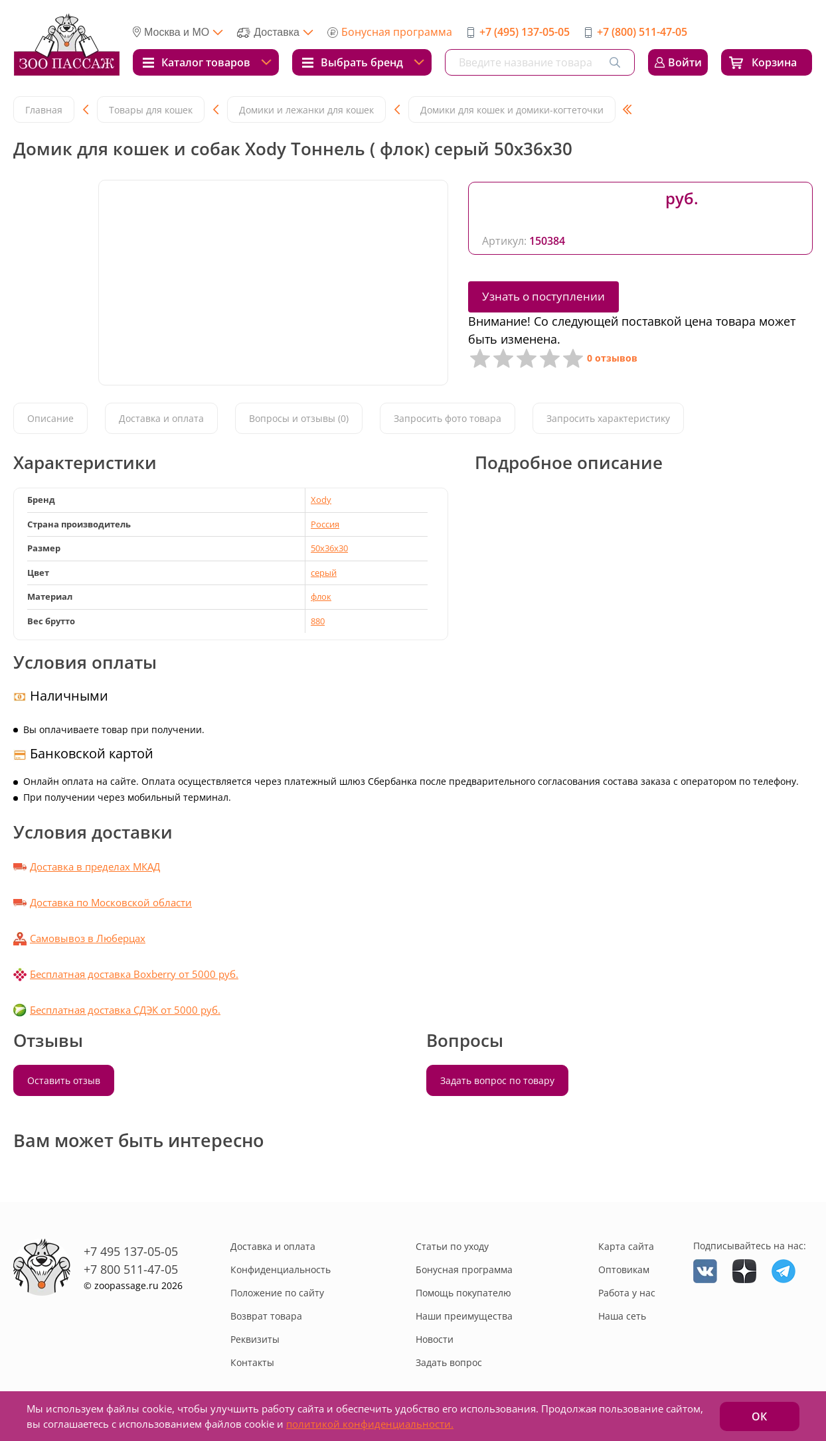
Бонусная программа (396, 32)
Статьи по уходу (452, 1246)
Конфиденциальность (280, 1269)
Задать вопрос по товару (497, 1080)
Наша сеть (622, 1316)
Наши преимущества (464, 1316)
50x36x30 (329, 548)
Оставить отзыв (63, 1080)
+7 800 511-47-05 (131, 1269)
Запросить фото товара (447, 418)
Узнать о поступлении (543, 296)
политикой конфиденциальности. (370, 1423)
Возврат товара (266, 1316)
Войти (685, 62)
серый (324, 573)
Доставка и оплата (161, 418)
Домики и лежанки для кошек (306, 109)
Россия (325, 524)
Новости (435, 1339)
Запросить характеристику (608, 418)
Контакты (252, 1362)
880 (318, 621)
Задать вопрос (449, 1362)
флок (321, 596)
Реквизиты (255, 1339)
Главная (43, 109)
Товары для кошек (151, 109)
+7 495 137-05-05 (131, 1251)
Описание (50, 418)
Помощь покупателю (463, 1292)
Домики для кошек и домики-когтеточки (512, 109)
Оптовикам (623, 1269)
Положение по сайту (277, 1292)
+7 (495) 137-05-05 (524, 32)
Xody (321, 500)
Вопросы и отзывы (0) (299, 418)
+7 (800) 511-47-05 (642, 32)
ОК (759, 1416)
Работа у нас (626, 1292)
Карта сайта (626, 1246)
